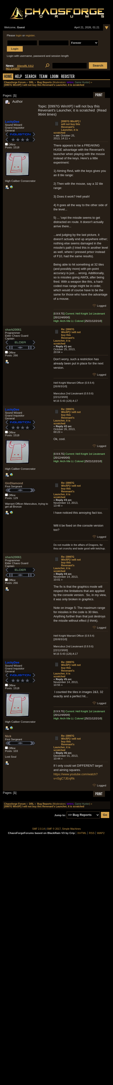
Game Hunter (82, 82)
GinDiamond (14, 483)
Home (8, 77)
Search (30, 77)
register (30, 35)
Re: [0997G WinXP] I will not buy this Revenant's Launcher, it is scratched (67, 336)
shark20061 (13, 329)
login (19, 35)
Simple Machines (71, 829)
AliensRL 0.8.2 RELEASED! (20, 67)
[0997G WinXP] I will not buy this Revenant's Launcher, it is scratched (67, 127)
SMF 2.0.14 (38, 829)
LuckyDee (12, 121)
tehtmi (70, 82)
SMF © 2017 (54, 829)
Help (18, 77)
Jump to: (60, 815)
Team (43, 77)
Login (54, 77)
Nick (8, 736)
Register (68, 77)
